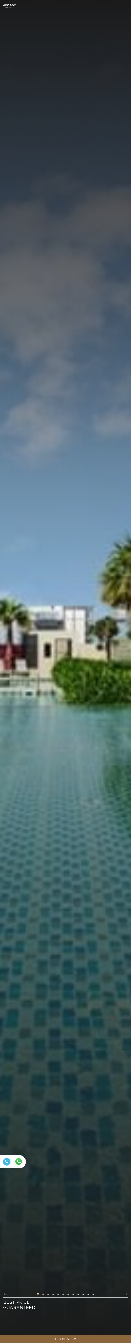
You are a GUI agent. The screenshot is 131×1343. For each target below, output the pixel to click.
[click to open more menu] (126, 6)
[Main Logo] (9, 6)
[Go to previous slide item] (5, 1294)
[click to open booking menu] (65, 1339)
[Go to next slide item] (126, 1294)
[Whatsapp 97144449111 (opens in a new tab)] (19, 1166)
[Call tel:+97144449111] (6, 1165)
